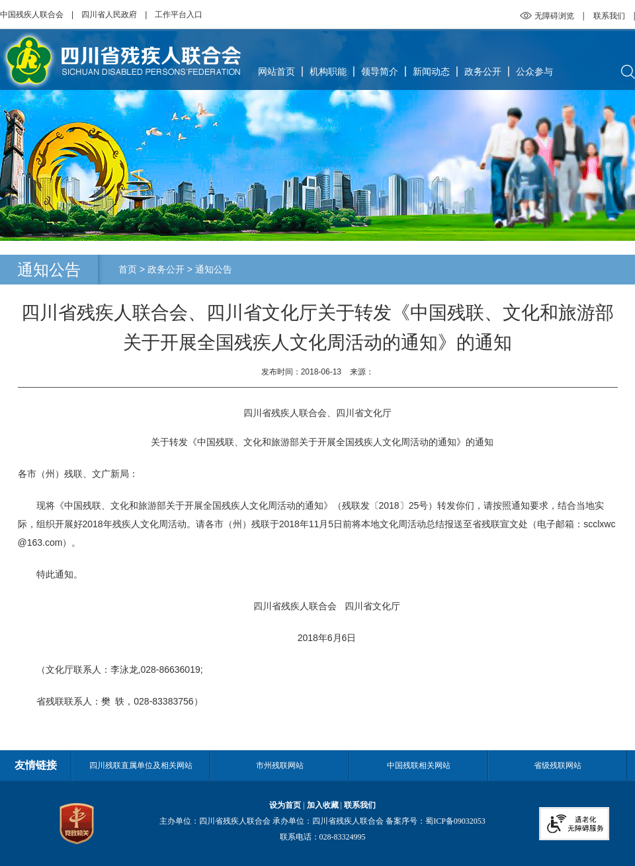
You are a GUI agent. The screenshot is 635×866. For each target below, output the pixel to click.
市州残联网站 (280, 765)
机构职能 (328, 71)
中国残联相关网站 (418, 765)
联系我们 (609, 16)
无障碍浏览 (554, 16)
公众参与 (534, 71)
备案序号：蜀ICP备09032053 (436, 821)
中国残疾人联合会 (32, 14)
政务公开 (482, 71)
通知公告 (213, 269)
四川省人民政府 (109, 14)
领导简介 (379, 71)
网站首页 (276, 71)
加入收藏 (323, 805)
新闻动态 (431, 71)
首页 (127, 269)
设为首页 (285, 805)
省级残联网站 (557, 765)
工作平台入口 (178, 14)
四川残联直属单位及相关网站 (140, 765)
